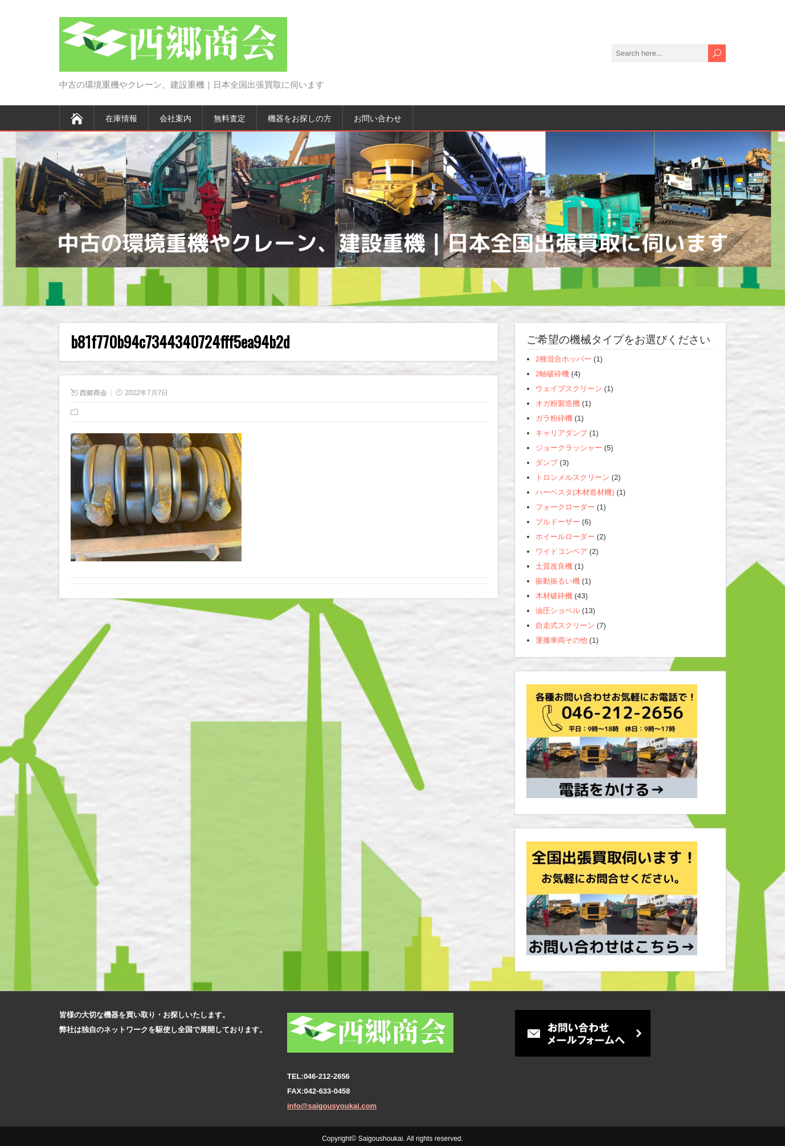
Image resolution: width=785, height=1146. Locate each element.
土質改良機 (554, 566)
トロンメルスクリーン (572, 477)
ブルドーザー (557, 521)
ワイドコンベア (561, 551)
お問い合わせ (378, 118)
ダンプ (546, 462)
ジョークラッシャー (568, 447)
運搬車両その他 (561, 640)
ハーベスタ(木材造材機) (575, 492)
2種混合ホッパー (563, 359)
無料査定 (230, 118)
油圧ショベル (557, 610)
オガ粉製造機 (557, 403)
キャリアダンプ (561, 433)
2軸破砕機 (552, 373)
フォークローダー (565, 507)
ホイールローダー (565, 536)
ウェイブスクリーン (568, 388)
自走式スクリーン (565, 625)
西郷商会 (93, 393)
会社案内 (175, 118)
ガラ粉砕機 (554, 418)
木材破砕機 (554, 596)
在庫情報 (121, 118)
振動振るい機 (557, 581)
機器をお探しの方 (300, 118)
